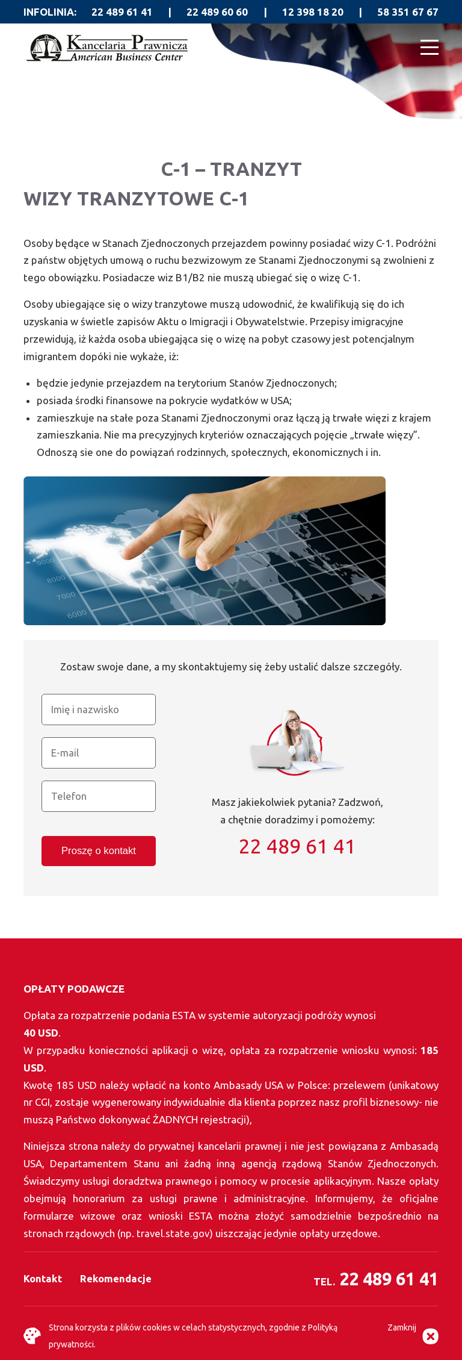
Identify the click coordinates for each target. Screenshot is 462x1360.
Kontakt (42, 1278)
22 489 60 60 (217, 11)
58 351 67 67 (408, 11)
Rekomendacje (116, 1278)
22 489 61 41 (122, 11)
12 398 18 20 (312, 11)
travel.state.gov (174, 1233)
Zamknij (401, 1327)
